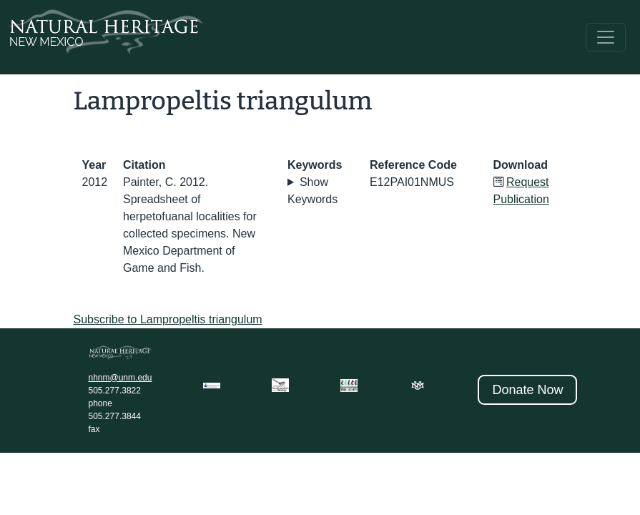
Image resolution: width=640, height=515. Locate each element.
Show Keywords (312, 190)
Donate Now (527, 390)
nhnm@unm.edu (120, 378)
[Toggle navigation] (606, 37)
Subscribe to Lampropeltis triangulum (168, 319)
